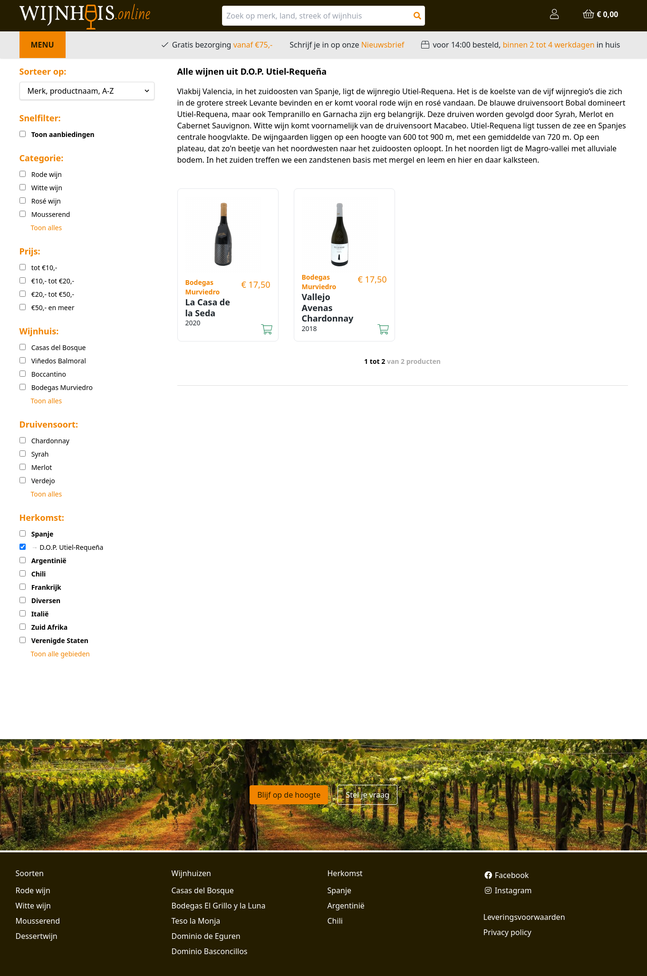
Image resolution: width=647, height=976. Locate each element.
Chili (335, 921)
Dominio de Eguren (206, 936)
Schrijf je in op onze (347, 44)
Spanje (340, 890)
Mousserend (38, 921)
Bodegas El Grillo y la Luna (219, 905)
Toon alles (46, 227)
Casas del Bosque (203, 890)
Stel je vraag (367, 795)
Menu (42, 44)
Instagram (507, 890)
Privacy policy (507, 932)
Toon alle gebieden (60, 653)
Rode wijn (33, 890)
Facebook (506, 875)
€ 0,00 (600, 14)
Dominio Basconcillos (210, 951)
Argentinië (346, 905)
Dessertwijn (37, 936)
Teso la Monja (196, 921)
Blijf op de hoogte (288, 795)
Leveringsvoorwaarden (524, 917)
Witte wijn (33, 905)
